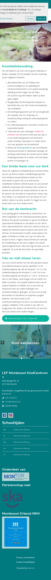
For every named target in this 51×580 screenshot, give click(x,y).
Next (48, 342)
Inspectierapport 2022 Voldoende (21, 318)
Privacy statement (25, 557)
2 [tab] (24, 358)
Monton (31, 568)
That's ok (41, 18)
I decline (30, 18)
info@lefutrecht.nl (13, 401)
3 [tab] (27, 358)
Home (16, 37)
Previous (2, 342)
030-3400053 (11, 397)
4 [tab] (29, 358)
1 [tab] (21, 358)
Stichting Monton (24, 147)
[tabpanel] (25, 342)
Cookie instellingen (25, 562)
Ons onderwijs (28, 37)
